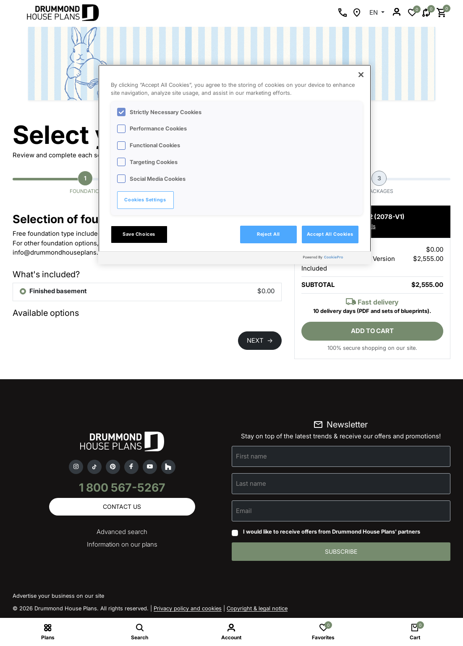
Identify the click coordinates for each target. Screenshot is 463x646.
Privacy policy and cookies (188, 608)
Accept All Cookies (330, 234)
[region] (234, 164)
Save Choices (139, 234)
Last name (251, 483)
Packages (379, 182)
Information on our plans (122, 544)
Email (244, 511)
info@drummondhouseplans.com (62, 252)
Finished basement (58, 291)
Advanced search (122, 532)
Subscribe (341, 551)
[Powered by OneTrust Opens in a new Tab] (335, 259)
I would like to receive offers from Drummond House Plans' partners (331, 531)
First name (251, 456)
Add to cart (372, 331)
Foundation (86, 182)
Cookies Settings (145, 200)
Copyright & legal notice (257, 608)
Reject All (268, 234)
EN (374, 12)
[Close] (361, 74)
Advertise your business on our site (58, 595)
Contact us (122, 506)
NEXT (260, 340)
